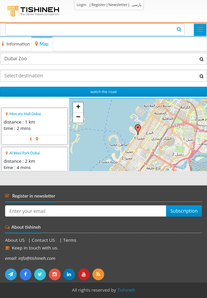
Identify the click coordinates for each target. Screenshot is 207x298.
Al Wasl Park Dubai (24, 153)
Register (98, 4)
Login (81, 4)
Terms (69, 240)
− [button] (78, 118)
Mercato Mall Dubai (25, 113)
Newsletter (117, 4)
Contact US (44, 240)
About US (15, 240)
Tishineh (126, 290)
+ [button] (78, 107)
